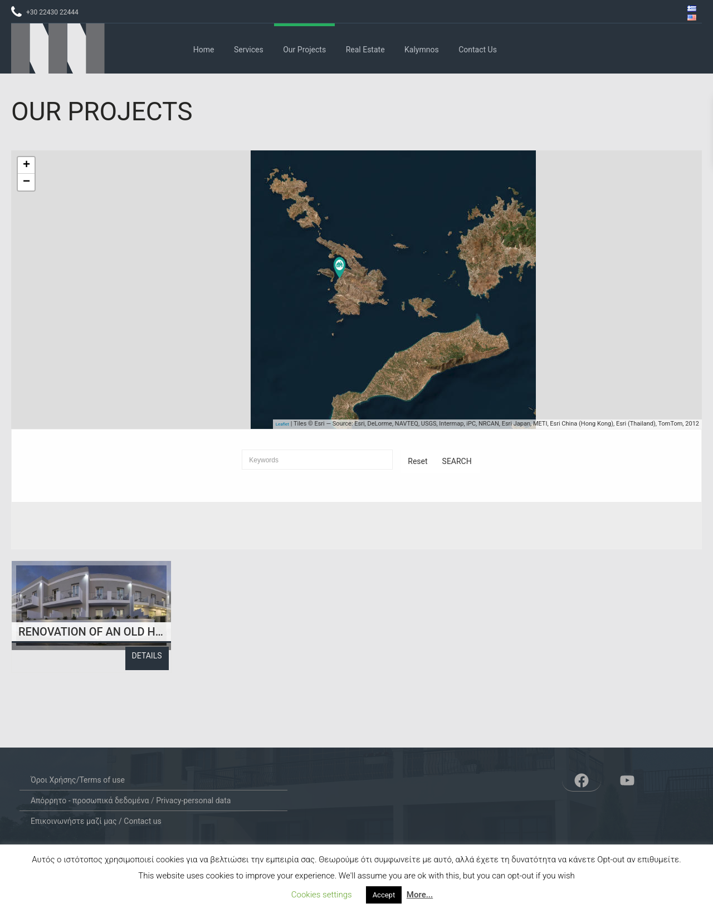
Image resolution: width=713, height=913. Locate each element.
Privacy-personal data (193, 800)
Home (203, 49)
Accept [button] (384, 895)
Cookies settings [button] (321, 895)
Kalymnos (421, 49)
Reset (417, 461)
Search (457, 461)
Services (248, 49)
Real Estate (365, 49)
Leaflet (282, 424)
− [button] (26, 182)
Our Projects (304, 49)
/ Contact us (139, 821)
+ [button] (26, 165)
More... (420, 895)
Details (147, 655)
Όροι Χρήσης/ (55, 779)
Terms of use (102, 779)
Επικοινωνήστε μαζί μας (74, 821)
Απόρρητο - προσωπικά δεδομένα (90, 800)
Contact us (477, 49)
